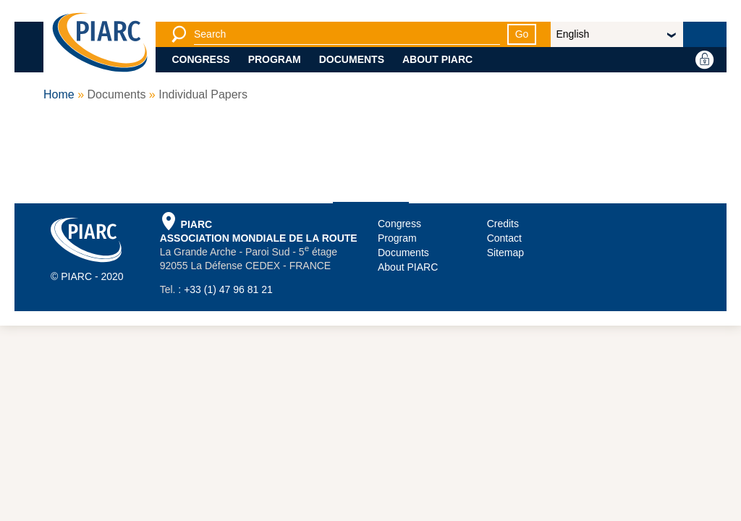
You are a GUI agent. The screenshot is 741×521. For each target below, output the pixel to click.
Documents (351, 59)
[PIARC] (100, 43)
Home (59, 94)
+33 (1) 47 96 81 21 (228, 289)
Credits (503, 223)
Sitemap (505, 252)
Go (522, 34)
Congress (201, 59)
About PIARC (437, 59)
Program (274, 59)
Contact (504, 238)
